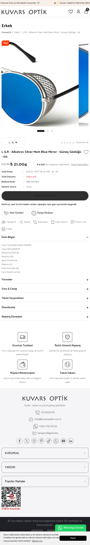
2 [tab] (48, 131)
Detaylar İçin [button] (37, 541)
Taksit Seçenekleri (13, 298)
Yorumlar (7, 280)
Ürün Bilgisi (8, 237)
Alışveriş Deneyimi (12, 317)
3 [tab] (52, 131)
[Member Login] (78, 11)
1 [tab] (41, 131)
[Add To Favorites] (86, 152)
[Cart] (86, 11)
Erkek (7, 25)
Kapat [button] (73, 538)
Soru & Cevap (9, 289)
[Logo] (24, 11)
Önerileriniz (8, 307)
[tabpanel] (45, 84)
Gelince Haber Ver (45, 195)
